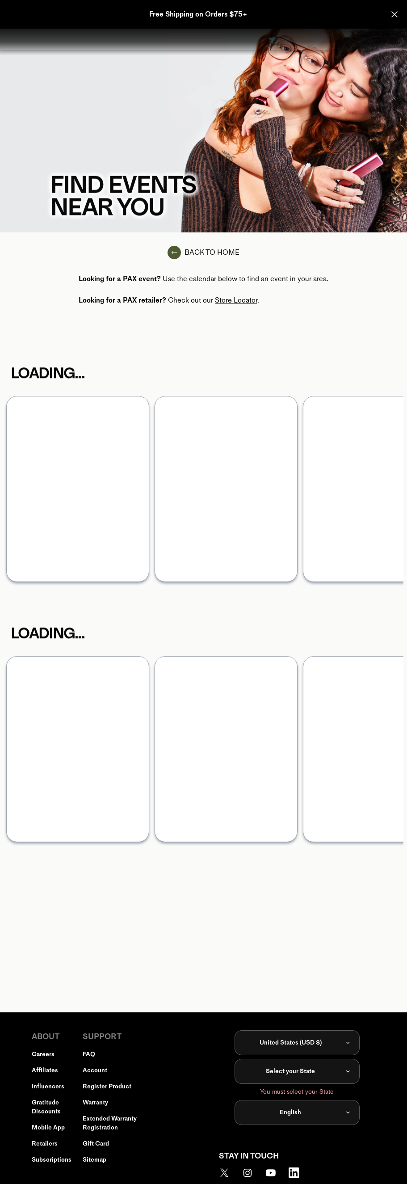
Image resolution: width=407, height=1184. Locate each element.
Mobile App (48, 1127)
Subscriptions (51, 1159)
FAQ (89, 1054)
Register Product (107, 1086)
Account (95, 1070)
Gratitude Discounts (46, 1107)
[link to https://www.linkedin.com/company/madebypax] (299, 1173)
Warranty (95, 1102)
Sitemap (94, 1159)
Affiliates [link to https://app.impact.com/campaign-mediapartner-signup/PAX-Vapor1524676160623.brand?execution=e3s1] (45, 1070)
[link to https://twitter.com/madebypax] (229, 1173)
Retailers (45, 1143)
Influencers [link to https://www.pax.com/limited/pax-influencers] (48, 1086)
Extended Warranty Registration (110, 1123)
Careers (43, 1054)
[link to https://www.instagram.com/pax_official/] (253, 1173)
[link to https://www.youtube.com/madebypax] (276, 1173)
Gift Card (96, 1143)
